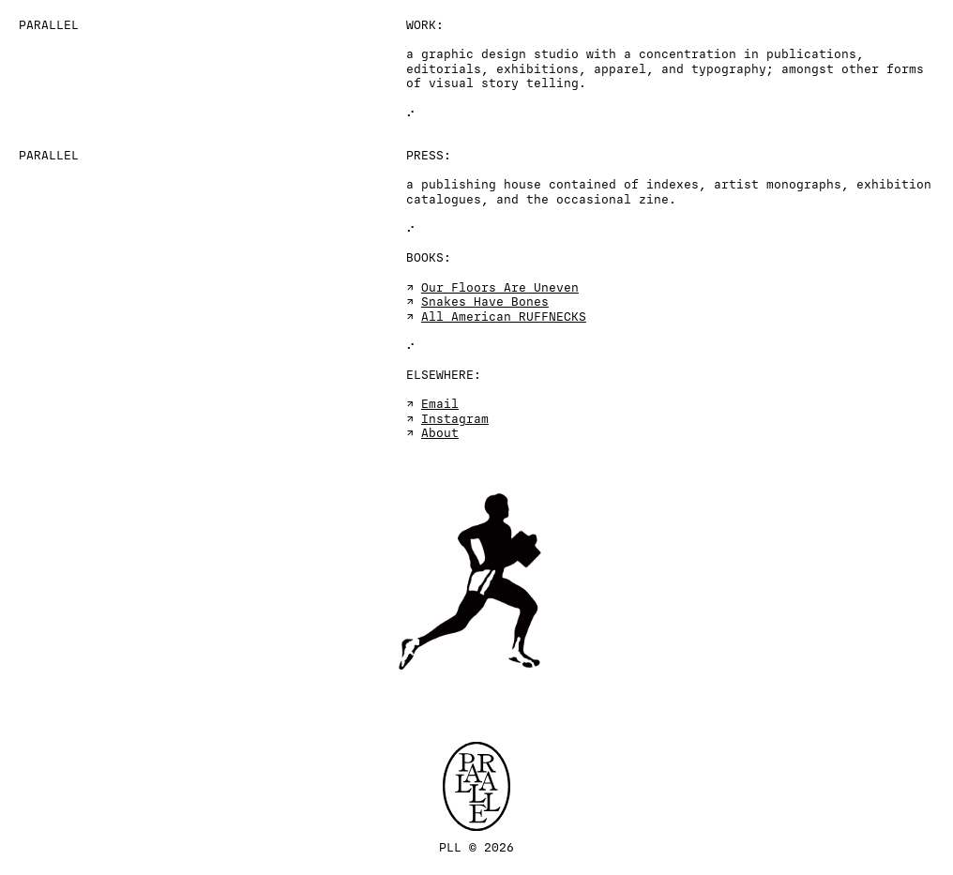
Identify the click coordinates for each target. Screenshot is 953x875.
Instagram (455, 419)
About (440, 433)
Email (440, 404)
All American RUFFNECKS (503, 316)
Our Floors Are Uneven (500, 287)
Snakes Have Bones (485, 301)
